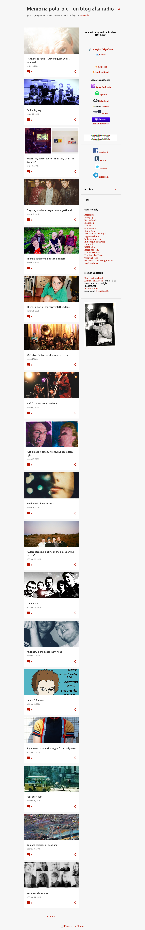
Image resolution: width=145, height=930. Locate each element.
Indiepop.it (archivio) (94, 242)
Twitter (101, 168)
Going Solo (89, 231)
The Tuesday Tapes (93, 255)
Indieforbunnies (92, 239)
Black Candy (90, 220)
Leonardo (89, 244)
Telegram (100, 177)
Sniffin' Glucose (92, 252)
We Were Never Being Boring (98, 260)
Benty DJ (88, 217)
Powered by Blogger (72, 926)
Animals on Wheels (93, 280)
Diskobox (89, 223)
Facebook (100, 152)
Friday (87, 225)
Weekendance (91, 263)
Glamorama (90, 228)
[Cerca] (119, 9)
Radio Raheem (91, 250)
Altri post (51, 916)
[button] (75, 72)
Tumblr (100, 160)
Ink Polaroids (91, 288)
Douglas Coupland (93, 278)
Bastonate (89, 215)
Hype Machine (91, 236)
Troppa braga (91, 258)
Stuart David (102, 291)
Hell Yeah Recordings (94, 233)
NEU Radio (84, 15)
